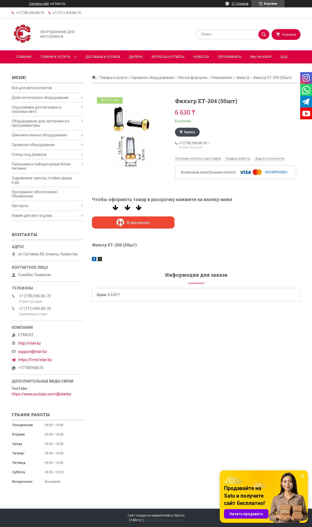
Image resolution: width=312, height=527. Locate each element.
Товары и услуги (113, 78)
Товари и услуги (55, 57)
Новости (201, 57)
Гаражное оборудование (152, 78)
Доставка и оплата (102, 57)
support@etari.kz (32, 351)
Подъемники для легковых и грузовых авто (36, 109)
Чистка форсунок (192, 78)
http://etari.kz (29, 343)
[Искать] (263, 34)
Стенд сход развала (29, 154)
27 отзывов (240, 4)
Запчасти (20, 206)
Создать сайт (39, 4)
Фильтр (243, 78)
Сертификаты (230, 57)
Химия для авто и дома (32, 215)
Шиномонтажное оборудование (39, 135)
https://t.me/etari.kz (35, 360)
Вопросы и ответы (168, 57)
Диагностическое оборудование (40, 97)
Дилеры (136, 57)
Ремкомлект (222, 78)
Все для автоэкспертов (32, 88)
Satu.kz (179, 515)
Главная (23, 57)
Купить (189, 132)
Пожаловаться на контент (164, 520)
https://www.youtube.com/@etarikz (41, 394)
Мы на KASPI (261, 57)
